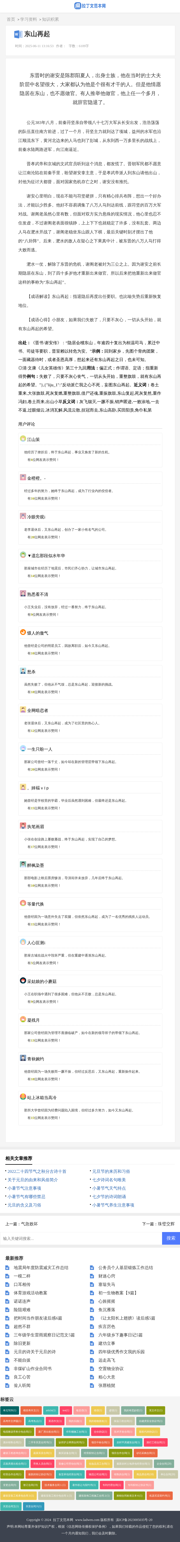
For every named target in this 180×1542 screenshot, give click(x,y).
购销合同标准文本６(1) (129, 1495)
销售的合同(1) (122, 1474)
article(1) (51, 1410)
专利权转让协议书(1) (139, 1485)
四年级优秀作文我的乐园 (121, 1352)
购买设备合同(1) (68, 1453)
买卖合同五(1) (11, 1506)
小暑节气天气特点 (109, 1188)
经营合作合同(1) (12, 1474)
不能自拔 (22, 1360)
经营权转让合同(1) (94, 1453)
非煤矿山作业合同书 (33, 1368)
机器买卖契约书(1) (159, 1495)
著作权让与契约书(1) (84, 1485)
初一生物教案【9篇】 (118, 1293)
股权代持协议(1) (148, 1431)
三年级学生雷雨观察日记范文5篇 (44, 1335)
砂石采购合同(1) (146, 1453)
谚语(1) (113, 1410)
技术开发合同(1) (123, 1431)
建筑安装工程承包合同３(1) (18, 1495)
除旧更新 (22, 1343)
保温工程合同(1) (123, 1421)
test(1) (66, 1410)
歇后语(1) (81, 1410)
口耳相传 (22, 1284)
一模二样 (22, 1276)
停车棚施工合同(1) (76, 1431)
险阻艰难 (22, 1309)
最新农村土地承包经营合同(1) (133, 1463)
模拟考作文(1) (31, 1410)
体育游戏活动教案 (30, 1293)
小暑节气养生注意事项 (113, 1205)
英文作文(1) (155, 1410)
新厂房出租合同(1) (48, 1431)
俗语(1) (98, 1410)
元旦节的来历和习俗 (111, 1171)
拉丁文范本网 (63, 1520)
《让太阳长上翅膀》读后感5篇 (126, 1318)
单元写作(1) (9, 1410)
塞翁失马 (106, 1284)
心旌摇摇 (106, 1301)
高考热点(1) (34, 1421)
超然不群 (22, 1326)
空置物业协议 (111, 1368)
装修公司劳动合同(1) (70, 1463)
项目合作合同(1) (121, 1453)
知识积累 (50, 19)
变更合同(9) (9, 1485)
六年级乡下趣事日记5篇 (120, 1335)
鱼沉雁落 (106, 1309)
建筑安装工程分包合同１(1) (56, 1495)
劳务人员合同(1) (42, 1463)
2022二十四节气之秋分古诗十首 (37, 1171)
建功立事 (106, 1343)
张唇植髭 (106, 1385)
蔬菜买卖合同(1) (42, 1453)
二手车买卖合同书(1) (40, 1442)
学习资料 (28, 19)
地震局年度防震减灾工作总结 (41, 1267)
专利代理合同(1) (112, 1485)
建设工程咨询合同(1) (14, 1453)
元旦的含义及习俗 (24, 1205)
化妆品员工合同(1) (99, 1463)
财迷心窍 (106, 1276)
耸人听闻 (22, 1385)
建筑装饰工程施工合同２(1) (94, 1495)
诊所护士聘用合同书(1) (71, 1442)
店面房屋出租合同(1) (14, 1463)
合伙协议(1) (100, 1431)
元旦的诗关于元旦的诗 (35, 1352)
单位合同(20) (168, 1474)
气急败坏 (29, 1224)
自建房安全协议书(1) (150, 1421)
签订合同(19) (30, 1485)
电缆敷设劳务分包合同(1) (17, 1431)
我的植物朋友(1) (98, 1421)
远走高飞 (106, 1360)
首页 (11, 19)
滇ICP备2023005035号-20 (134, 1520)
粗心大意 (106, 1377)
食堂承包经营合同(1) (70, 1474)
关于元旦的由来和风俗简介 (33, 1180)
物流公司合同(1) (98, 1474)
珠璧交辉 (166, 1224)
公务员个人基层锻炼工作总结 (125, 1267)
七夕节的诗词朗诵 (109, 1196)
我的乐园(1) (75, 1421)
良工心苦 (22, 1377)
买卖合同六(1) (33, 1506)
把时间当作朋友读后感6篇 (38, 1318)
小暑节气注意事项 (24, 1188)
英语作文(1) (55, 1421)
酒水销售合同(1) (12, 1442)
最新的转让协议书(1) (40, 1474)
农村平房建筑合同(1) (128, 1442)
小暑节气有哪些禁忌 (26, 1196)
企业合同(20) (164, 1463)
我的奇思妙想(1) (133, 1410)
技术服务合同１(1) (55, 1485)
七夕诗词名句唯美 (109, 1180)
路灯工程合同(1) (156, 1442)
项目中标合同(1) (100, 1442)
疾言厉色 (106, 1326)
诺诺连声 (22, 1301)
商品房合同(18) (145, 1474)
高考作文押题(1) (12, 1421)
